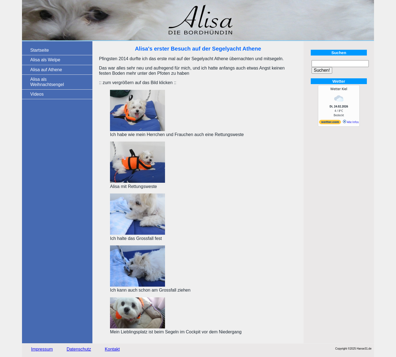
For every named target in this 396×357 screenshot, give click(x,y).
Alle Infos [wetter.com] (351, 122)
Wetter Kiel (338, 89)
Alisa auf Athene (46, 69)
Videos (37, 94)
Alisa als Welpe (45, 59)
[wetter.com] (330, 123)
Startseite (39, 50)
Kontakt (112, 349)
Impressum (42, 349)
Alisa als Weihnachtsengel (47, 82)
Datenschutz (79, 349)
